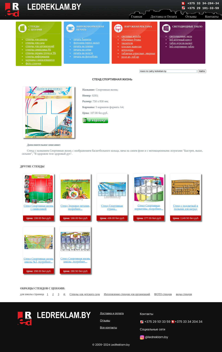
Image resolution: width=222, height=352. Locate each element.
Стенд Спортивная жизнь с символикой (38, 207)
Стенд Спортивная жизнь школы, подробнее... (75, 260)
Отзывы (105, 321)
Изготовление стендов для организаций (127, 294)
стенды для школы (36, 39)
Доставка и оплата (112, 313)
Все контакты (108, 328)
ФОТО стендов (163, 294)
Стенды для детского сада (85, 294)
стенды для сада (35, 42)
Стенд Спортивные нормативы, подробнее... (149, 207)
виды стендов (184, 294)
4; (64, 294)
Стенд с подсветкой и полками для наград (185, 207)
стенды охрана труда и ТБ (41, 53)
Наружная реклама (138, 26)
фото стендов (33, 63)
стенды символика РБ (38, 49)
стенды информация (37, 56)
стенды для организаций (40, 46)
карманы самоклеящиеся (40, 59)
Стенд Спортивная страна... (112, 207)
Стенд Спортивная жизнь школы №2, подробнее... (38, 260)
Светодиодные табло (187, 26)
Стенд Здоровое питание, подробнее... (75, 207)
